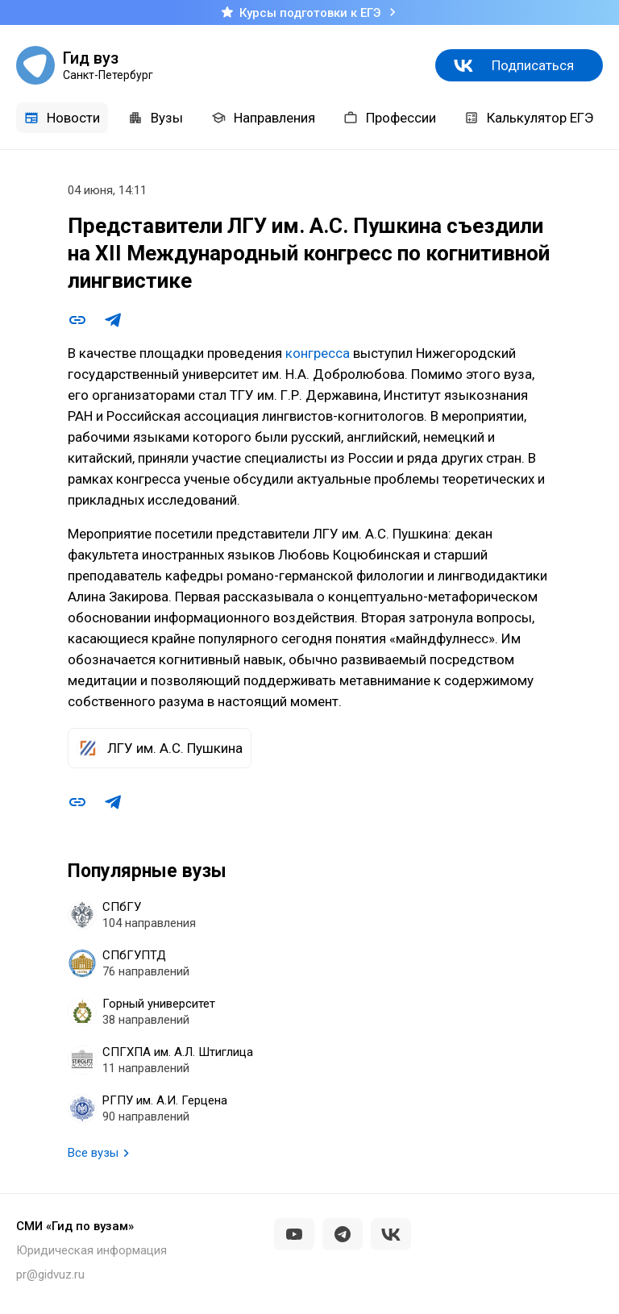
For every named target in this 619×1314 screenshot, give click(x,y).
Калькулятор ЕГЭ (528, 117)
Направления (263, 117)
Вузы (155, 117)
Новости (62, 117)
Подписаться (533, 65)
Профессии (389, 117)
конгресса (317, 353)
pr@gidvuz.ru (50, 1274)
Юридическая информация (91, 1250)
